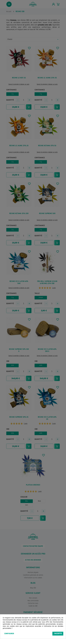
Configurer (9, 634)
